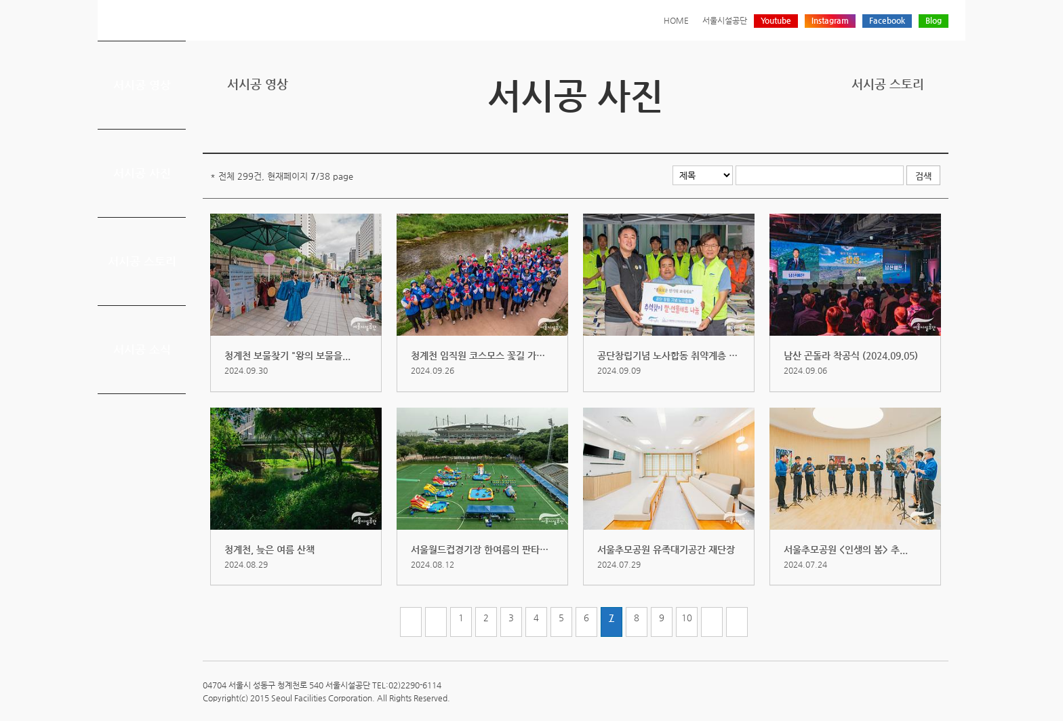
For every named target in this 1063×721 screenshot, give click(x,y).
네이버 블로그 (919, 130)
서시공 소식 (142, 349)
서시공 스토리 (142, 261)
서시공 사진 (142, 173)
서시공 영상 (142, 85)
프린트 (856, 130)
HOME (676, 20)
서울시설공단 (724, 20)
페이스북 (898, 130)
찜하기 (940, 130)
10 (686, 617)
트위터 (877, 130)
